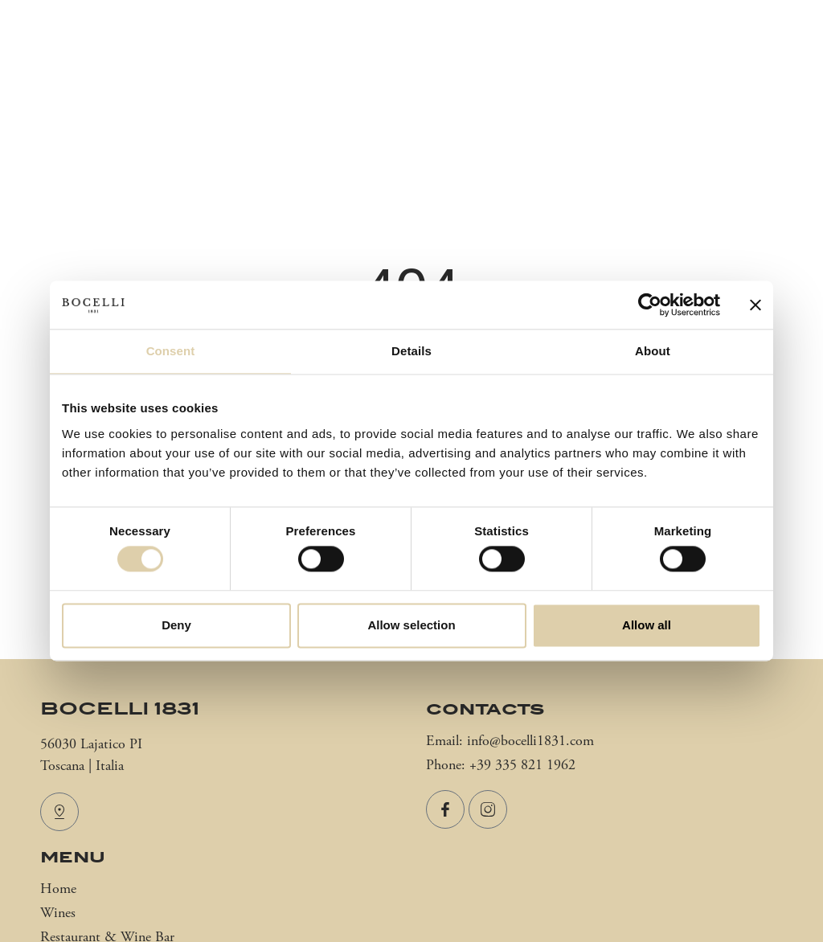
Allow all (646, 625)
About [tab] (652, 351)
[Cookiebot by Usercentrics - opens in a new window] (649, 305)
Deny (176, 625)
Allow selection (411, 625)
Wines (58, 913)
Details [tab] (411, 351)
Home (58, 889)
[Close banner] (755, 304)
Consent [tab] (170, 351)
